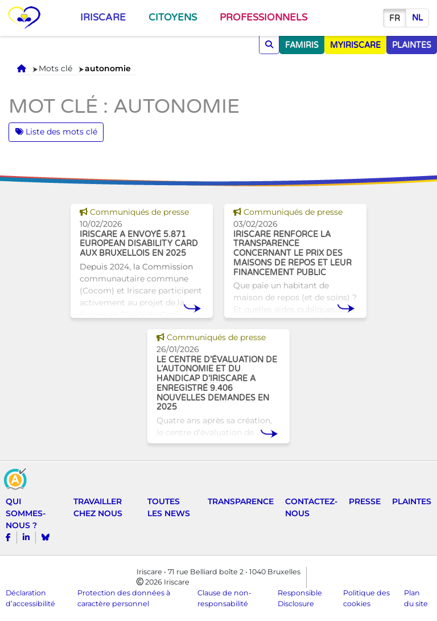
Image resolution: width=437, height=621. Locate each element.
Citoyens (173, 17)
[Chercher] (269, 45)
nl (417, 18)
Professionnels (263, 17)
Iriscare (103, 17)
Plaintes (411, 501)
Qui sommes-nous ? (26, 513)
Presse (365, 501)
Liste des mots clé (56, 131)
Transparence (241, 501)
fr (394, 18)
